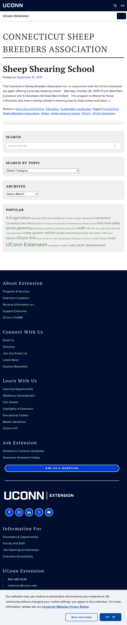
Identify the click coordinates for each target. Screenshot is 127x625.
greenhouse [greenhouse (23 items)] (70, 228)
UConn (86, 113)
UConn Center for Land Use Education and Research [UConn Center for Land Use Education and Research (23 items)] (59, 238)
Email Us (8, 340)
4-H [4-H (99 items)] (9, 218)
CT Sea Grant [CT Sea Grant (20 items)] (50, 223)
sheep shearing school (65, 113)
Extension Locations (16, 298)
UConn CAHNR (13, 317)
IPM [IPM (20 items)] (88, 228)
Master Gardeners (14, 422)
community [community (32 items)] (87, 218)
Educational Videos (15, 415)
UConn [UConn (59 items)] (11, 238)
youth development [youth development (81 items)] (91, 245)
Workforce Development (19, 396)
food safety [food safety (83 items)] (112, 223)
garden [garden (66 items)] (11, 228)
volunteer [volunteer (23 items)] (64, 245)
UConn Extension (16, 16)
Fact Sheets (10, 402)
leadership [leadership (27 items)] (105, 228)
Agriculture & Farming (30, 109)
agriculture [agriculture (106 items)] (21, 218)
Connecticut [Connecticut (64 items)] (102, 218)
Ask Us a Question (62, 468)
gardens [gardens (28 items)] (50, 228)
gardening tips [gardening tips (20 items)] (38, 228)
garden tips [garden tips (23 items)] (60, 228)
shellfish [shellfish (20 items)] (96, 233)
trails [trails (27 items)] (110, 233)
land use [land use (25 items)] (95, 228)
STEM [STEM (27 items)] (104, 233)
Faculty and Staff (14, 543)
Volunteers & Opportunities (20, 537)
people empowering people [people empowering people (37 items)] (72, 233)
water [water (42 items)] (72, 245)
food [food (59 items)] (100, 223)
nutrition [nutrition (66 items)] (50, 233)
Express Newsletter (15, 366)
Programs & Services (16, 291)
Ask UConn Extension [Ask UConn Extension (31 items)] (53, 218)
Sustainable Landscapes (76, 109)
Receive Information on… (19, 304)
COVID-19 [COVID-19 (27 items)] (38, 223)
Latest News (11, 360)
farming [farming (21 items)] (93, 223)
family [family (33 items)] (85, 223)
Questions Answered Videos (21, 457)
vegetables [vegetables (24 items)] (53, 245)
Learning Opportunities (18, 389)
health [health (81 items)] (81, 228)
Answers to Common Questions (23, 451)
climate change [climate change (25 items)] (73, 218)
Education (52, 109)
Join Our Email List (15, 353)
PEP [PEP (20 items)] (91, 233)
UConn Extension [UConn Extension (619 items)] (26, 244)
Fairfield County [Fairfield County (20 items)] (75, 223)
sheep (45, 113)
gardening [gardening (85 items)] (24, 228)
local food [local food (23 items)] (115, 228)
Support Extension (15, 311)
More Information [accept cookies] (81, 617)
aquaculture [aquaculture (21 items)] (36, 218)
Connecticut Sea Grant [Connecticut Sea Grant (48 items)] (19, 223)
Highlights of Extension (18, 409)
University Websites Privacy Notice (65, 607)
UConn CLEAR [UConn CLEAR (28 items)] (91, 238)
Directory (9, 347)
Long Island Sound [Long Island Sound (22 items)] (14, 233)
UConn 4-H (10, 428)
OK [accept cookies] (110, 617)
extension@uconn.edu (22, 585)
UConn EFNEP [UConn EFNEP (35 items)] (107, 238)
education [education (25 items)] (62, 223)
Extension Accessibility (18, 556)
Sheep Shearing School (49, 68)
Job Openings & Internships (21, 550)
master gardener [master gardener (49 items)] (33, 233)
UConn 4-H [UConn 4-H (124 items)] (26, 238)
